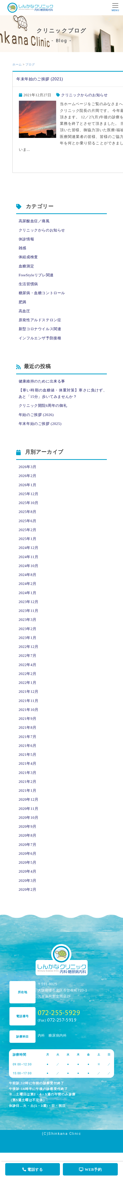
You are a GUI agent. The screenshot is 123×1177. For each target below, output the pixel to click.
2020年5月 (28, 862)
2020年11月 (28, 809)
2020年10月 (29, 818)
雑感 (22, 248)
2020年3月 (28, 881)
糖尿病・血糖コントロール (42, 293)
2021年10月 (29, 710)
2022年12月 (29, 647)
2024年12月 (29, 548)
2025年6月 (28, 521)
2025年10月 (29, 503)
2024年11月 (28, 557)
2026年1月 (28, 485)
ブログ (30, 64)
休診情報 (26, 239)
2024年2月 (28, 584)
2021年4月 (28, 763)
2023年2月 (28, 629)
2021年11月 (28, 701)
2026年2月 (28, 476)
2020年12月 (29, 799)
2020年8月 (28, 835)
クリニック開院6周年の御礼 (43, 406)
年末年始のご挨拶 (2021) (39, 79)
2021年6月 (28, 746)
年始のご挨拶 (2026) (36, 415)
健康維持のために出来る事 (42, 381)
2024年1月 (28, 593)
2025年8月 (28, 512)
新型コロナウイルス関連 (40, 329)
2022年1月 (28, 683)
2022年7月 (28, 656)
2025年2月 (28, 530)
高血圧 (24, 311)
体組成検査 (28, 257)
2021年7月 (28, 737)
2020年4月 (28, 871)
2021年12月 (29, 692)
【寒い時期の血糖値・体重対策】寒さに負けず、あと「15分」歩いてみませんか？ (63, 393)
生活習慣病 (28, 284)
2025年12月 (29, 494)
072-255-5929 (59, 1012)
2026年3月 (28, 467)
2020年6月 (28, 854)
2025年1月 (28, 539)
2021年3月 (28, 773)
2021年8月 (28, 728)
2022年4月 (28, 665)
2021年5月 (28, 755)
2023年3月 (28, 620)
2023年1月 (28, 638)
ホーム (17, 64)
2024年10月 (29, 566)
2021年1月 (28, 791)
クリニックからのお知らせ (84, 95)
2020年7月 (28, 845)
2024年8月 (28, 575)
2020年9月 (28, 826)
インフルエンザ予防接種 (40, 338)
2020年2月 (28, 889)
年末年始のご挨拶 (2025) (40, 424)
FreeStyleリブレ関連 (36, 275)
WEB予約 (90, 1170)
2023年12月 (29, 602)
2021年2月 (28, 782)
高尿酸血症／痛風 (34, 221)
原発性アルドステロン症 (40, 320)
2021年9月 (28, 719)
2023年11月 (28, 611)
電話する (32, 1170)
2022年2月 (28, 674)
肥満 (22, 302)
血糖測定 (26, 266)
